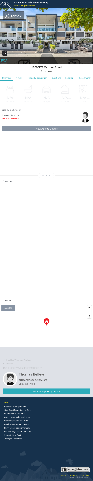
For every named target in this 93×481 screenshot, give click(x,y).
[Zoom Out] (89, 312)
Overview (6, 78)
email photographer (48, 391)
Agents (19, 78)
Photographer (84, 78)
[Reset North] (89, 316)
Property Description (37, 78)
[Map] (46, 325)
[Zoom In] (89, 307)
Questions (56, 78)
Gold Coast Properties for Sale (17, 410)
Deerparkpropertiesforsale (16, 420)
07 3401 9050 (28, 384)
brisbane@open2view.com (33, 379)
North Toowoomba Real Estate (17, 417)
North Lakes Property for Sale (17, 428)
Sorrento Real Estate (13, 435)
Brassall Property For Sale (15, 406)
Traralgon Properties (13, 438)
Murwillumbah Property (14, 413)
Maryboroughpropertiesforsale (17, 431)
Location (69, 78)
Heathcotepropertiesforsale (16, 424)
